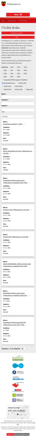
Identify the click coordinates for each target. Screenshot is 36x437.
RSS (25, 37)
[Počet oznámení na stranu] (24, 349)
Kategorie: (4, 67)
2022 (18, 73)
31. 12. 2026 (6, 164)
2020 (5, 73)
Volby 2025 (29, 89)
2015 (25, 67)
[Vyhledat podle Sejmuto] (18, 110)
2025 (11, 77)
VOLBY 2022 (18, 86)
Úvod (3, 20)
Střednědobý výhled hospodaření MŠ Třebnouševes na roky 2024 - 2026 (15, 324)
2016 (5, 70)
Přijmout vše (10, 434)
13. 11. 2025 (6, 215)
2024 (5, 77)
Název (3, 94)
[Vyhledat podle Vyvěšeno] (18, 103)
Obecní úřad (12, 20)
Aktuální (5, 141)
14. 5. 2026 (6, 135)
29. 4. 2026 (6, 129)
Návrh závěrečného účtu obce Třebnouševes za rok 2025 (17, 152)
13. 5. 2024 (6, 301)
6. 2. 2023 (6, 330)
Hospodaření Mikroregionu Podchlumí (15, 80)
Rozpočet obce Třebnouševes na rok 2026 (17, 210)
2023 (25, 73)
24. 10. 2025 (6, 272)
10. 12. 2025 (6, 188)
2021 (11, 73)
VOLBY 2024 (18, 89)
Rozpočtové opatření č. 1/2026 (14, 124)
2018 (18, 70)
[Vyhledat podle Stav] (18, 116)
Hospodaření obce (9, 83)
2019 (25, 70)
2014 (18, 67)
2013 (12, 67)
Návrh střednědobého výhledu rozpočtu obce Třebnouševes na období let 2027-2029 (17, 265)
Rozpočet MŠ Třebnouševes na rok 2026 (17, 237)
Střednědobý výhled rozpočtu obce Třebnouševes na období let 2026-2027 (16, 294)
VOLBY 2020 (22, 83)
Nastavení (26, 434)
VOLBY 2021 (7, 86)
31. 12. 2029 (6, 194)
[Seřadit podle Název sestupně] (6, 93)
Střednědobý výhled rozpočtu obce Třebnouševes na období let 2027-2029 (16, 181)
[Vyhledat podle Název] (18, 97)
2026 (18, 77)
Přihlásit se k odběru (22, 33)
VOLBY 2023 (7, 89)
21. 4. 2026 (6, 159)
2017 (11, 70)
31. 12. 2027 (6, 306)
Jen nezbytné (18, 434)
